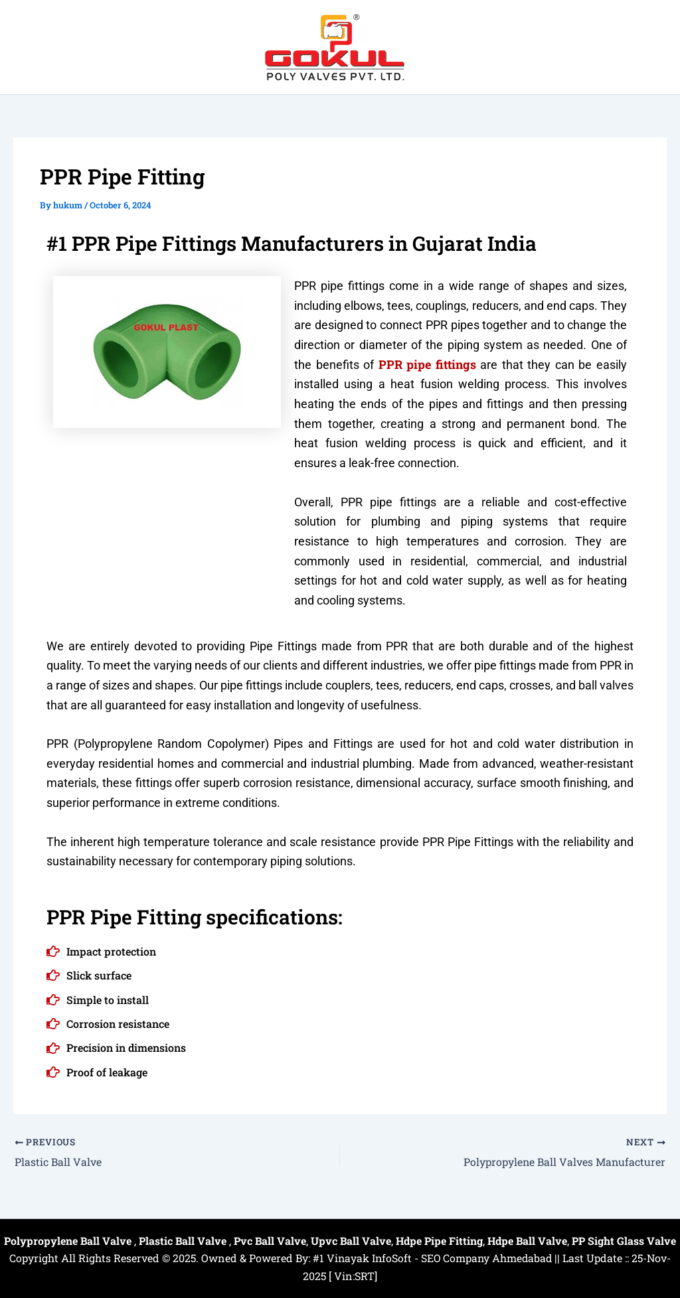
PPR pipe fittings (427, 364)
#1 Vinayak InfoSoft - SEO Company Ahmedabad (432, 1258)
